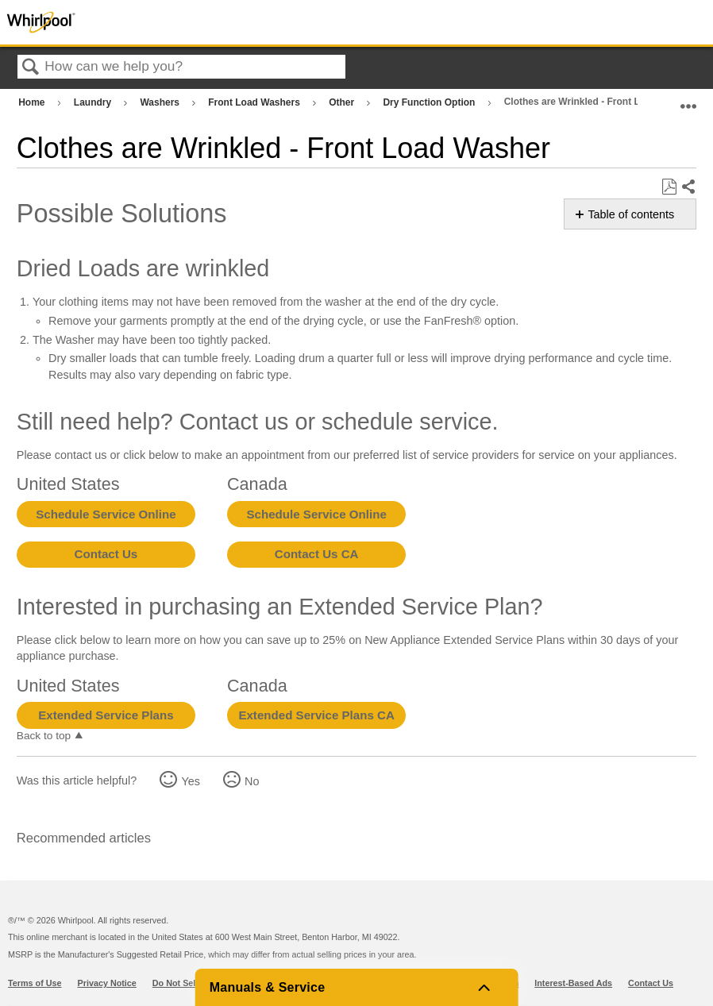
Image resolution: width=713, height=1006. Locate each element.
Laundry (94, 102)
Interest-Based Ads (573, 983)
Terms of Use (35, 983)
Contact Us (106, 554)
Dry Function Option (430, 102)
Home (33, 102)
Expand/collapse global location (688, 99)
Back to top (44, 736)
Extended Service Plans (105, 715)
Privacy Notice (107, 983)
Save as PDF (668, 187)
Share (688, 187)
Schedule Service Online (105, 514)
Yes (190, 781)
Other (342, 102)
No (252, 781)
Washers (161, 102)
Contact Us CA (317, 554)
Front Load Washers (255, 102)
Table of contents (631, 214)
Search (31, 68)
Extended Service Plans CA (316, 715)
